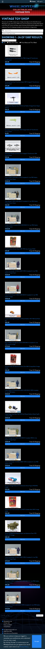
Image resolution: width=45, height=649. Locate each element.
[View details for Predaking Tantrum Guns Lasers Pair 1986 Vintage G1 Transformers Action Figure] (22, 54)
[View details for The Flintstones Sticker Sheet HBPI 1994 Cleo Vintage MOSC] (22, 244)
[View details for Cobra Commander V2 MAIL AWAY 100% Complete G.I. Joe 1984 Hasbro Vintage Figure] (22, 267)
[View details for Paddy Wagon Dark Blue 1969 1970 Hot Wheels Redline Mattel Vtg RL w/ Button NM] (22, 410)
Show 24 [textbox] (39, 615)
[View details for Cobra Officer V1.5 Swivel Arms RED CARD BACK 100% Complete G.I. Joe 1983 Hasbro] (22, 386)
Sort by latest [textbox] (6, 40)
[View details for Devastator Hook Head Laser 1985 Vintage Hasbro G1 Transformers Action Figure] (22, 125)
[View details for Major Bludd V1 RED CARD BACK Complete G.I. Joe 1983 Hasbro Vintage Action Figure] (22, 197)
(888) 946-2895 (8, 631)
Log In (39, 1)
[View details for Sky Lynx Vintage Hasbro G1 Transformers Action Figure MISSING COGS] (22, 481)
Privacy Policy (24, 646)
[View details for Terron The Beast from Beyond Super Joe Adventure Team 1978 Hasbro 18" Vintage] (22, 529)
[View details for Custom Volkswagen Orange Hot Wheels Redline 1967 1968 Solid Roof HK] (22, 315)
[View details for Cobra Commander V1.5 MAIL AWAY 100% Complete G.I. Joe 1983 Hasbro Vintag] (22, 458)
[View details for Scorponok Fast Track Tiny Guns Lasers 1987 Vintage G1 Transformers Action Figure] (22, 78)
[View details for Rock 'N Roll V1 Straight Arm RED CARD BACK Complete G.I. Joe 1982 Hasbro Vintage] (22, 338)
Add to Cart (22, 64)
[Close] (36, 641)
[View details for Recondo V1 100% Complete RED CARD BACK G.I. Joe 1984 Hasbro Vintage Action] (22, 577)
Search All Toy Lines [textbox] (9, 33)
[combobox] (22, 33)
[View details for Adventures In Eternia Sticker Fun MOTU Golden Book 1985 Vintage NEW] (22, 505)
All (4, 42)
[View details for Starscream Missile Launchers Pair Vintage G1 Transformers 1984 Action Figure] (22, 149)
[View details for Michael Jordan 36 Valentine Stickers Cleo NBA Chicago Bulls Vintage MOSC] (22, 362)
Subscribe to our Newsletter (11, 633)
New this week (13, 42)
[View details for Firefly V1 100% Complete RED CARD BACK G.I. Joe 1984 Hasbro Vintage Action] (22, 221)
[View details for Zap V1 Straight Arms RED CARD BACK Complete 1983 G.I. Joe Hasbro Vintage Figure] (22, 434)
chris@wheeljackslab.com (10, 629)
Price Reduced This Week (29, 42)
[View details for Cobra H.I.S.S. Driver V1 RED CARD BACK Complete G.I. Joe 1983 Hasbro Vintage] (22, 291)
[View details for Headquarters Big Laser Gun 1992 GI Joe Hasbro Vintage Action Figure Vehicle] (22, 102)
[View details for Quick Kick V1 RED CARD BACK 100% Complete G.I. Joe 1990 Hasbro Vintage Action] (22, 601)
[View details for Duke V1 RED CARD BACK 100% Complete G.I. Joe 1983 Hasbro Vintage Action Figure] (22, 173)
